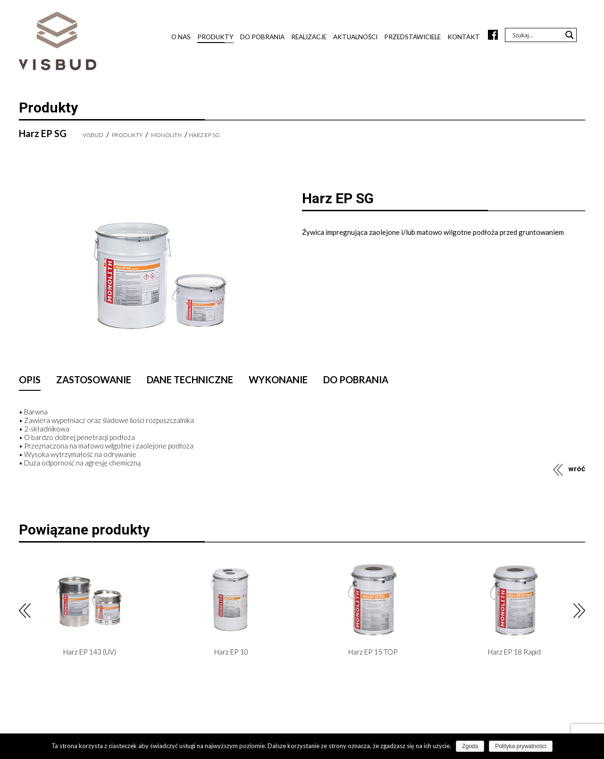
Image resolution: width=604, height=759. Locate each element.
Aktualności (355, 37)
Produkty (215, 37)
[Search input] (536, 35)
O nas (181, 37)
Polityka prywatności (520, 746)
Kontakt (463, 37)
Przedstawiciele (412, 37)
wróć (576, 469)
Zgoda (470, 746)
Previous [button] (25, 611)
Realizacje (309, 37)
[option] (89, 610)
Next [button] (579, 611)
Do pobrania (262, 37)
